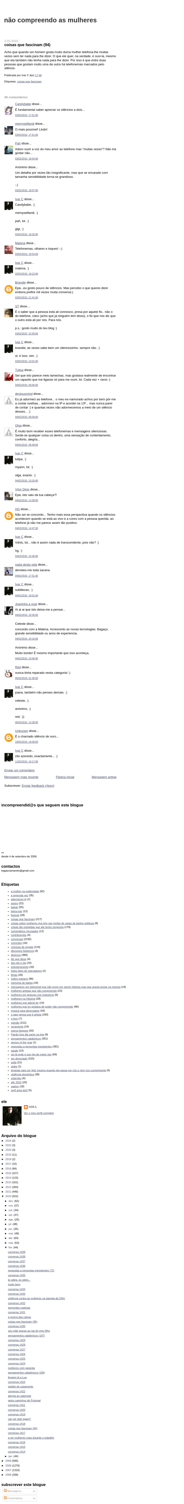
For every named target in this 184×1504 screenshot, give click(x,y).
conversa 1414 (16, 1451)
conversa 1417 (16, 1432)
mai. (11, 1233)
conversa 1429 (16, 1340)
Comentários (13, 1498)
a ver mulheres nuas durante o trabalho (31, 1437)
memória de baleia (22, 982)
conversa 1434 (16, 1289)
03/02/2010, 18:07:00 (26, 190)
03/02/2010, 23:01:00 (26, 361)
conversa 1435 (16, 1275)
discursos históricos (22, 950)
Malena (20, 243)
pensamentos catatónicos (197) (26, 1335)
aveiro (14, 903)
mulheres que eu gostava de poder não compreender (42, 1006)
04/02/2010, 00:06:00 (26, 385)
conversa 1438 (16, 1256)
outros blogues (19, 1030)
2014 (9, 1177)
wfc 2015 (16, 1082)
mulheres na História (23, 998)
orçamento (17, 1026)
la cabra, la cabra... (19, 1279)
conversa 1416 (16, 1442)
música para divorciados (25, 1010)
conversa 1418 (16, 1423)
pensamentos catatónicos (26, 1038)
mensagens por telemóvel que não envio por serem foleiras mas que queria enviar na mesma (66, 986)
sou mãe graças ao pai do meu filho (29, 1330)
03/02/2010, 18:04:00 (26, 158)
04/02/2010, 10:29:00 (26, 480)
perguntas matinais (19, 1307)
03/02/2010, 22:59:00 (26, 333)
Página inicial (65, 777)
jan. (11, 1456)
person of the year (21, 1042)
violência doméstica (22, 1074)
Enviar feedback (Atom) (38, 785)
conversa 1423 (16, 1381)
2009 (9, 1460)
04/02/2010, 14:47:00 (26, 528)
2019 (9, 1154)
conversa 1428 (16, 1344)
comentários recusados (24, 931)
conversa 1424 (16, 1363)
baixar (14, 907)
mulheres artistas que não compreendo (34, 990)
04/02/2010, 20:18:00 (26, 638)
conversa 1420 (16, 1409)
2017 (9, 1163)
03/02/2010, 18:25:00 (26, 234)
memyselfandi (24, 123)
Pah (18, 143)
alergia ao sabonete (19, 1395)
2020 (9, 1149)
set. (11, 1214)
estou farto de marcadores (26, 970)
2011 (9, 1191)
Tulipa (19, 370)
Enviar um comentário (19, 770)
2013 (9, 1182)
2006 (9, 1474)
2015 (9, 1173)
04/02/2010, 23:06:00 (26, 658)
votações (16, 1078)
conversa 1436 (16, 1265)
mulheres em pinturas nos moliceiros (32, 994)
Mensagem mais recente (21, 777)
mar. (12, 1242)
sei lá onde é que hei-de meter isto (31, 1054)
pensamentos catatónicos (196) (26, 1372)
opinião (15, 1022)
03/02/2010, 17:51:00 (26, 115)
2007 (9, 1470)
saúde (14, 1050)
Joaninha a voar (26, 604)
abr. (11, 1238)
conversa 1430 (16, 1326)
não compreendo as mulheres (50, 20)
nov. (11, 1205)
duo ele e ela (18, 962)
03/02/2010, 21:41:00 (26, 297)
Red (18, 667)
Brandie (20, 282)
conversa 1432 (16, 1303)
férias (14, 974)
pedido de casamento (20, 1386)
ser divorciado (19, 1058)
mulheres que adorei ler (25, 1002)
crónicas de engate (22, 947)
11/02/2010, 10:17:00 (26, 761)
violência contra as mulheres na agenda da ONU (36, 1298)
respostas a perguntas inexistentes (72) (31, 1270)
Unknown (21, 731)
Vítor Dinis (22, 489)
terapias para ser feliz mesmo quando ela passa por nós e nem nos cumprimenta (58, 1070)
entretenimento (20, 967)
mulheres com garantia (21, 1368)
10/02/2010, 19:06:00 (26, 742)
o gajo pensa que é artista (26, 1014)
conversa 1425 (16, 1358)
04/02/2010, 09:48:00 (26, 445)
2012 (9, 1187)
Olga (18, 425)
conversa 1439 (16, 1251)
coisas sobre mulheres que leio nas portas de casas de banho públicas (52, 923)
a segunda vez (19, 895)
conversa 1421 (16, 1405)
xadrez (15, 1086)
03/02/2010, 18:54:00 (26, 254)
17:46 (38, 75)
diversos (16, 954)
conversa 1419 (16, 1414)
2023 (9, 1145)
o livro (14, 1018)
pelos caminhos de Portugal (24, 1400)
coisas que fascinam (29, 81)
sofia (14, 1062)
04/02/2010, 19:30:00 (26, 615)
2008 (9, 1465)
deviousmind (24, 394)
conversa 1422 (16, 1391)
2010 (9, 1196)
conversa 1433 (16, 1293)
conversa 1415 (16, 1446)
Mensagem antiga (104, 777)
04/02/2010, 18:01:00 (26, 595)
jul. (11, 1224)
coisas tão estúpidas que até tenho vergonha (37, 927)
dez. (11, 1201)
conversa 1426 (16, 1354)
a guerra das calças (19, 1317)
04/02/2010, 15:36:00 (26, 556)
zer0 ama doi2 (19, 1090)
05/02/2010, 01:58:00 (26, 678)
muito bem (14, 1284)
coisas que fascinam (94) (27, 45)
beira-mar (16, 911)
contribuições (19, 935)
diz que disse (18, 959)
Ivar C (19, 199)
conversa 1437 (16, 1261)
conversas (17, 939)
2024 (9, 1140)
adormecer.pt (18, 899)
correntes (16, 942)
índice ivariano (19, 978)
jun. (11, 1228)
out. (11, 1210)
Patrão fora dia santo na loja (27, 1034)
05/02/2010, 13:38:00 (26, 722)
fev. (11, 1247)
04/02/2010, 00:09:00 (26, 417)
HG (17, 509)
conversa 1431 (16, 1312)
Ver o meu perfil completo (39, 1113)
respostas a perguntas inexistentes (31, 1046)
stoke (14, 1066)
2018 (9, 1159)
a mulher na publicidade (25, 891)
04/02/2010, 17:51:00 (26, 576)
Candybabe (23, 104)
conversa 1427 (16, 1349)
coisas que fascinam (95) (22, 1321)
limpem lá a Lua (17, 1377)
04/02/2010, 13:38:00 (26, 500)
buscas (15, 915)
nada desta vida (26, 564)
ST (17, 306)
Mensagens (12, 1491)
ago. (12, 1219)
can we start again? (19, 1418)
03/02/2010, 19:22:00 (26, 273)
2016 (9, 1168)
